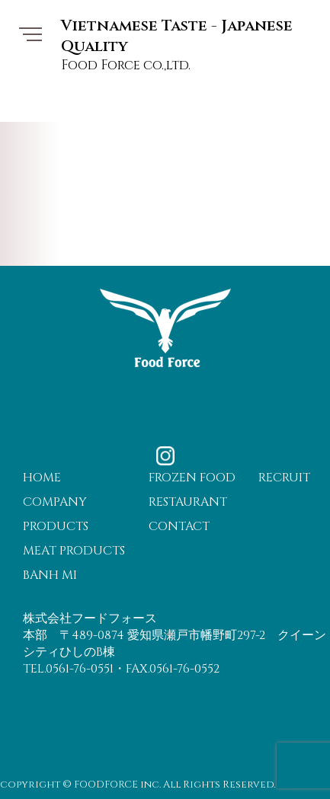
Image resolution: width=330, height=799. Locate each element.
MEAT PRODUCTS (74, 550)
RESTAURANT (188, 502)
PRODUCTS (55, 526)
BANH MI (50, 575)
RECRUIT (284, 477)
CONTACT (179, 526)
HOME (42, 477)
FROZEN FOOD (192, 477)
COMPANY (55, 502)
